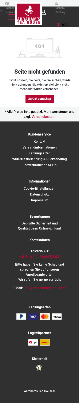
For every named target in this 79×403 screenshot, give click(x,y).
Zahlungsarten (39, 153)
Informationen (39, 181)
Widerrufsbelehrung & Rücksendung (39, 159)
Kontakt (39, 141)
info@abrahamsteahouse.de (45, 288)
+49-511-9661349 (40, 257)
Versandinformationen (40, 147)
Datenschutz (39, 194)
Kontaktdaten (39, 240)
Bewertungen (39, 217)
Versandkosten (43, 117)
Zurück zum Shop (39, 98)
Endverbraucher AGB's (39, 165)
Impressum (39, 200)
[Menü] (11, 17)
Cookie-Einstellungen (39, 188)
